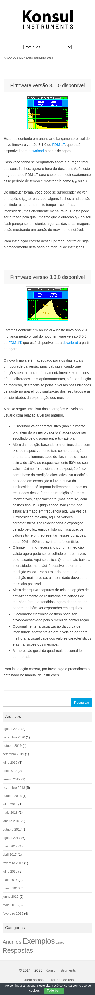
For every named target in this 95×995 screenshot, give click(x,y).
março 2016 (11, 888)
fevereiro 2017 (13, 863)
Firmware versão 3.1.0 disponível (47, 85)
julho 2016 (10, 871)
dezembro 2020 (14, 737)
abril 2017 (10, 854)
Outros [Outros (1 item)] (60, 942)
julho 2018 (10, 804)
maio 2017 (10, 846)
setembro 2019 (13, 754)
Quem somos (32, 980)
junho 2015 (10, 897)
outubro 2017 (12, 829)
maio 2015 (10, 905)
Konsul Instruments (61, 970)
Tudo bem (54, 990)
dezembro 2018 (14, 788)
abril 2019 (10, 771)
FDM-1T (58, 145)
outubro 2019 (12, 746)
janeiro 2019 (11, 779)
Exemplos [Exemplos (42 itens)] (38, 941)
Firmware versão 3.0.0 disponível (47, 277)
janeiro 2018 (11, 821)
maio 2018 (10, 812)
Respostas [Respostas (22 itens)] (18, 950)
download (36, 151)
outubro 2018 (12, 796)
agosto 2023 (11, 729)
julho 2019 (10, 762)
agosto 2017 (11, 838)
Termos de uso (62, 980)
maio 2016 (10, 880)
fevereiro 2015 (13, 913)
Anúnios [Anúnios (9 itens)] (12, 942)
